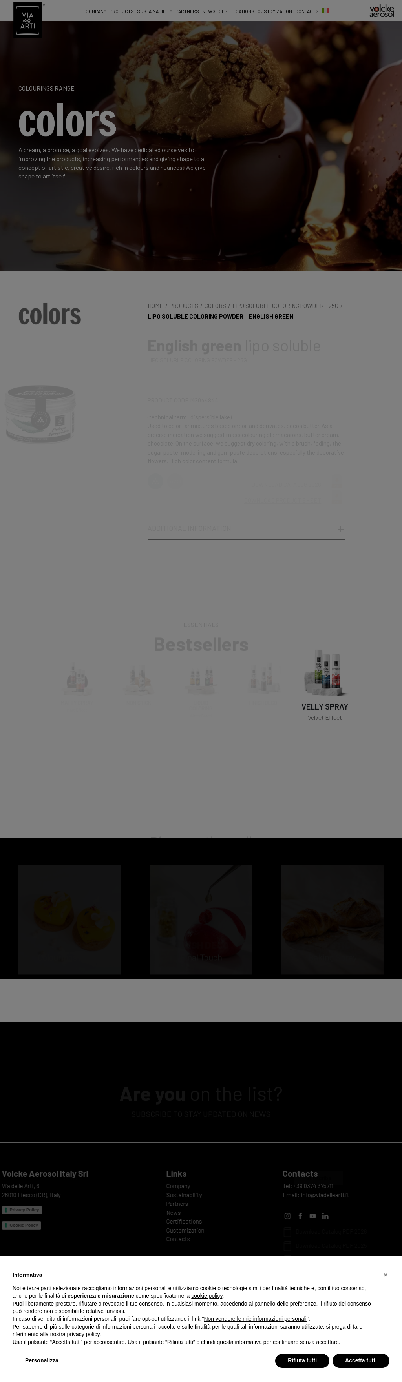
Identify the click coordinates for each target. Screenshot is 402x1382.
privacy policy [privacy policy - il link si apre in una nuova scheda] (83, 1334)
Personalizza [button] (41, 1360)
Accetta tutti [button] (361, 1360)
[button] (385, 1275)
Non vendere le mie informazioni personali (255, 1319)
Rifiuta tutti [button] (302, 1360)
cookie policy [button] (206, 1296)
